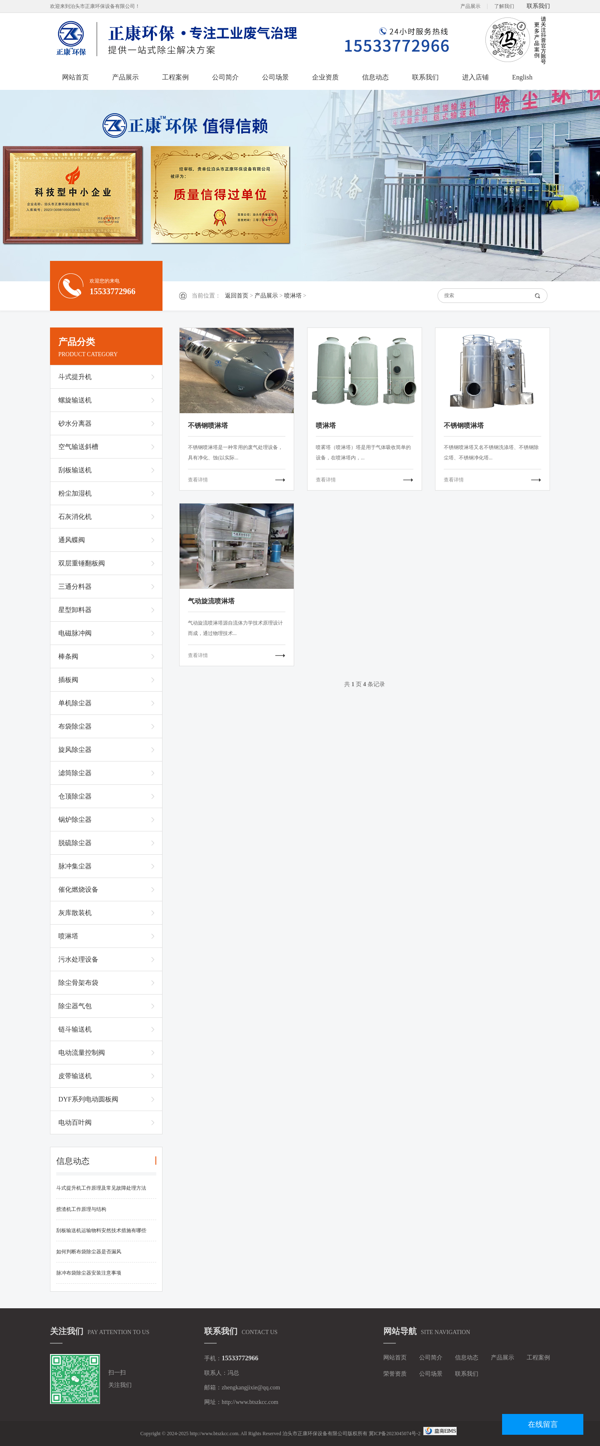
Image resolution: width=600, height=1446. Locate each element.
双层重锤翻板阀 (81, 563)
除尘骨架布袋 (78, 982)
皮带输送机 (75, 1075)
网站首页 (75, 77)
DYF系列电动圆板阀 (88, 1099)
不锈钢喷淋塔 (208, 425)
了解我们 (504, 6)
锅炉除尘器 (75, 819)
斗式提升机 (75, 376)
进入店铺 (475, 77)
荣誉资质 (395, 1374)
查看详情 (198, 480)
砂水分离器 (75, 423)
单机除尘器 (75, 703)
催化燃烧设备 (78, 889)
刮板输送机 (75, 470)
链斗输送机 (75, 1029)
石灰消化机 (75, 516)
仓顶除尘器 (75, 796)
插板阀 (68, 679)
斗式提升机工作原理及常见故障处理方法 (101, 1188)
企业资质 (325, 77)
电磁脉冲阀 (75, 633)
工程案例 (175, 77)
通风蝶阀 (71, 539)
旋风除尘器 (75, 749)
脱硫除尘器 (75, 842)
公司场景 (275, 77)
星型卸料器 (75, 609)
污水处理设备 (78, 959)
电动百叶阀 (75, 1122)
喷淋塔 (293, 296)
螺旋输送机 (75, 400)
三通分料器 (75, 586)
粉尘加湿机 (75, 493)
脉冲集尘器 (75, 866)
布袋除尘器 (75, 726)
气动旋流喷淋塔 (211, 601)
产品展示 (470, 6)
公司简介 (225, 77)
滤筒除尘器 (75, 772)
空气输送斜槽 (78, 446)
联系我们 (538, 6)
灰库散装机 (75, 912)
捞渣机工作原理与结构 (81, 1209)
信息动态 (375, 77)
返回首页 (236, 296)
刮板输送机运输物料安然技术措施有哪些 (101, 1230)
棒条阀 (68, 656)
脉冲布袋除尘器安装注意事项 (88, 1273)
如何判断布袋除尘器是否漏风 (88, 1252)
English (522, 77)
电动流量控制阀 (81, 1052)
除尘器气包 (75, 1005)
